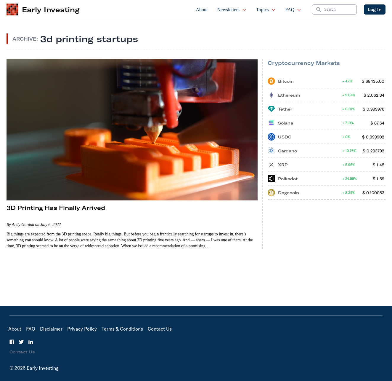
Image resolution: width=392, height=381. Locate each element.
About (202, 9)
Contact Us (160, 329)
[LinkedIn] (30, 341)
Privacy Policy (82, 329)
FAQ (293, 9)
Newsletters (232, 9)
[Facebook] (11, 341)
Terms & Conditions (122, 329)
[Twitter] (21, 341)
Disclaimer (51, 329)
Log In (375, 9)
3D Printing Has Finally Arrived (56, 207)
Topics (266, 9)
